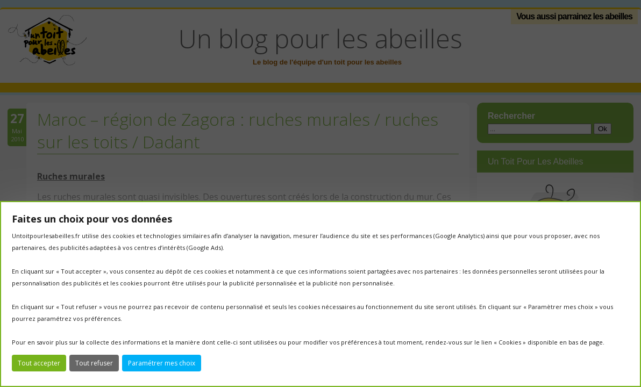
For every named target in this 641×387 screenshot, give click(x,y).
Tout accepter (39, 363)
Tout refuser (94, 363)
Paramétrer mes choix (161, 363)
